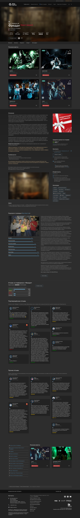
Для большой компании (62, 187)
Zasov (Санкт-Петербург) (16, 28)
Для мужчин (55, 191)
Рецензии (22, 42)
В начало (58, 491)
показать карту (57, 152)
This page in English (12, 29)
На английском (55, 195)
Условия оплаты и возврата (35, 502)
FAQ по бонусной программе (35, 504)
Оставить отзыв (39, 285)
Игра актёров (10, 252)
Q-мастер (10, 295)
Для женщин (61, 191)
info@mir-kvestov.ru (13, 507)
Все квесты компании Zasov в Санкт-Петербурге (16, 448)
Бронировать (13, 75)
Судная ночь (12, 101)
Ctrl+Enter (36, 496)
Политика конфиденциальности (35, 501)
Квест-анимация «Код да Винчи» (16, 468)
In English (62, 195)
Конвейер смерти (57, 461)
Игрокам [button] (50, 4)
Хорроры (11, 451)
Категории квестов (33, 507)
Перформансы (68, 195)
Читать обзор (44, 275)
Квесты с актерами (13, 456)
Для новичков (61, 189)
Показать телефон (57, 154)
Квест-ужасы (55, 197)
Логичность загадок (12, 243)
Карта (55, 4)
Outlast (11, 70)
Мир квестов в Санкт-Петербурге (14, 491)
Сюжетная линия (11, 249)
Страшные (55, 187)
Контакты (16, 42)
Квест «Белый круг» (13, 470)
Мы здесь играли (12, 38)
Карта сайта (32, 510)
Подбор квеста (26, 4)
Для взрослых (67, 189)
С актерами (55, 189)
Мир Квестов (26, 213)
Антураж (10, 237)
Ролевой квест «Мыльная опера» (16, 473)
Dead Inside (44, 70)
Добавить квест (32, 509)
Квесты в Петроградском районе (16, 475)
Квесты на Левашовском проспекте (16, 465)
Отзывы (28, 42)
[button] (48, 173)
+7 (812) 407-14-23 (13, 505)
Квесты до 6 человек (13, 458)
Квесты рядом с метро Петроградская (16, 461)
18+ (60, 197)
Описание (10, 42)
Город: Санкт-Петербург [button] (62, 4)
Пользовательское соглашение (35, 499)
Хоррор (64, 193)
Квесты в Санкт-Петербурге (15, 445)
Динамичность (11, 246)
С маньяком (64, 197)
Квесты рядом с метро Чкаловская (16, 463)
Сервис (9, 254)
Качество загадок (11, 240)
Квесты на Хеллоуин (57, 193)
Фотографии (34, 42)
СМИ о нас (32, 506)
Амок (43, 101)
